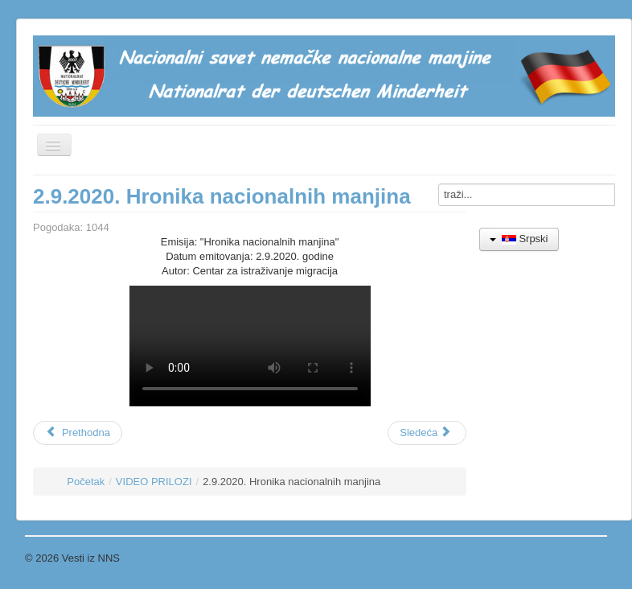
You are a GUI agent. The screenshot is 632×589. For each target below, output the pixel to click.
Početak (86, 482)
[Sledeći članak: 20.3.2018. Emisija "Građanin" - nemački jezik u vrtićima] (427, 433)
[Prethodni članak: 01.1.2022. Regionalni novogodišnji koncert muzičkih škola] (77, 433)
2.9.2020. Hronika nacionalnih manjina (222, 196)
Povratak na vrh (570, 558)
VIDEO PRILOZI (154, 482)
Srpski (519, 239)
